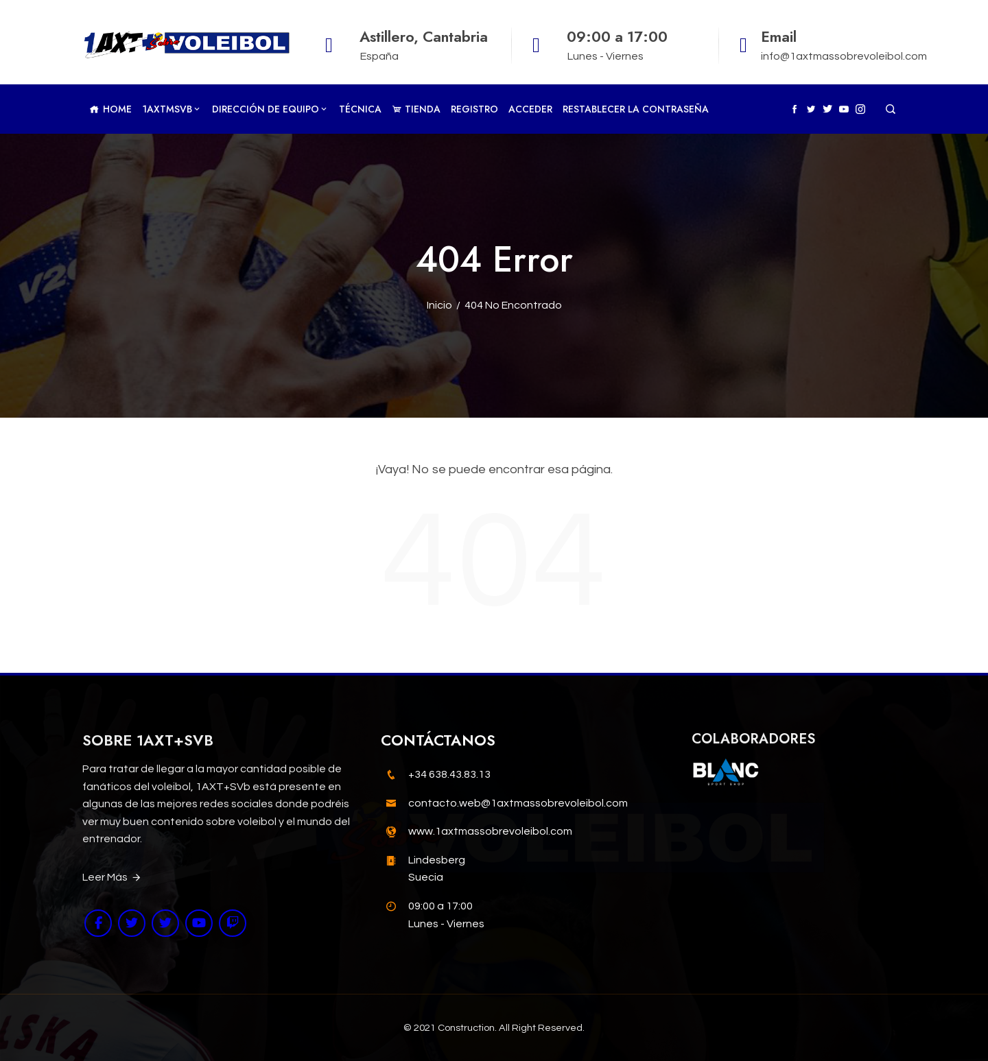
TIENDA (416, 109)
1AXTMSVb (172, 109)
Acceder (530, 109)
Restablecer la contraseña (636, 109)
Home (110, 109)
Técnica (360, 109)
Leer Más (112, 878)
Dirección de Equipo (270, 109)
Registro (474, 109)
